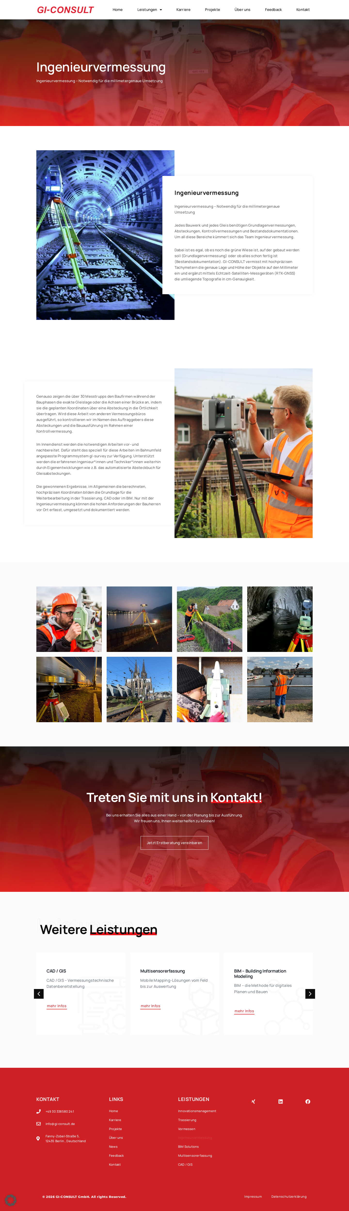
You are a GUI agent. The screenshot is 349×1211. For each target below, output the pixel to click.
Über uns (243, 9)
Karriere (183, 9)
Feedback (273, 9)
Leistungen (149, 10)
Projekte (212, 9)
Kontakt (303, 9)
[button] (39, 994)
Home (118, 9)
